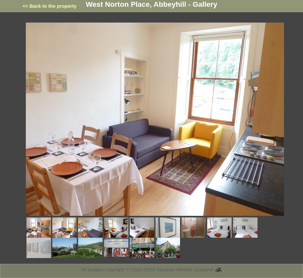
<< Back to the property (50, 6)
